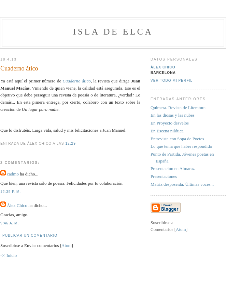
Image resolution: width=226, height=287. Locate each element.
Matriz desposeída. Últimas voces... (182, 184)
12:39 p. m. (10, 192)
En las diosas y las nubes (173, 115)
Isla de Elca (113, 32)
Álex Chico (17, 205)
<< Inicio (8, 255)
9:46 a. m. (9, 223)
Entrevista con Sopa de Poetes (177, 138)
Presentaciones (164, 176)
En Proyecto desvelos (170, 123)
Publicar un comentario (29, 235)
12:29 (70, 143)
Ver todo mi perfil (172, 80)
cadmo (13, 174)
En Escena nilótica (167, 130)
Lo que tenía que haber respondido (181, 146)
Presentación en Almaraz (173, 168)
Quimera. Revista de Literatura (178, 107)
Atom (66, 245)
